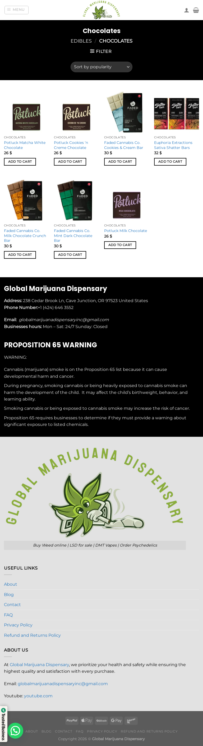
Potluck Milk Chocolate (125, 230)
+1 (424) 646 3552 (56, 307)
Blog (9, 594)
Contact (12, 604)
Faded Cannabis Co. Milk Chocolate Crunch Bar (25, 235)
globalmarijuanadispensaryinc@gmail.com (63, 683)
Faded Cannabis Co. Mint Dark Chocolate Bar (73, 235)
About (10, 584)
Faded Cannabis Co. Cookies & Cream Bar (123, 145)
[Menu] (16, 10)
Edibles (81, 41)
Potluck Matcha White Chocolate (24, 145)
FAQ (8, 614)
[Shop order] (101, 67)
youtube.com (38, 695)
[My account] (186, 10)
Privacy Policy (18, 624)
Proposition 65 (99, 369)
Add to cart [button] (20, 161)
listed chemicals (71, 424)
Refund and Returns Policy (32, 635)
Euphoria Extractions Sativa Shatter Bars (173, 145)
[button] (15, 731)
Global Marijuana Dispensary (39, 664)
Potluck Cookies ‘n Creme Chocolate (71, 145)
